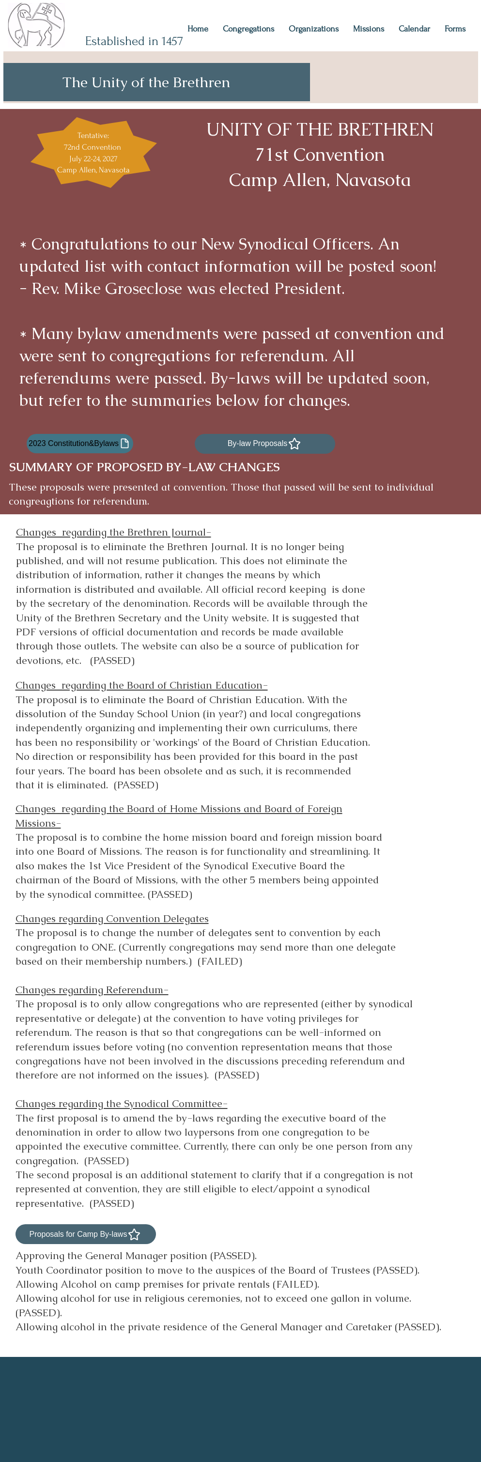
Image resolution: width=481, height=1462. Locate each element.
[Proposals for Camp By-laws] (86, 1234)
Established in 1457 (134, 41)
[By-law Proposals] (265, 444)
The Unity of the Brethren (146, 82)
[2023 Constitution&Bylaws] (80, 443)
